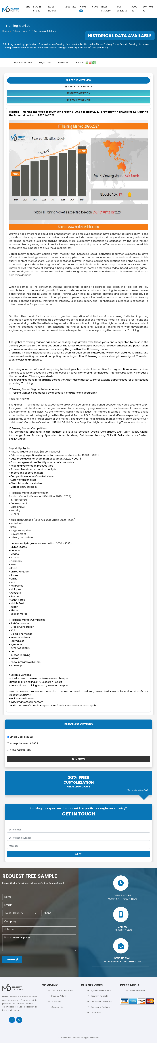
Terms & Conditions (62, 990)
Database (96, 1012)
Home (27, 6)
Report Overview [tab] (78, 80)
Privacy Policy (58, 996)
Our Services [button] (122, 8)
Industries (70, 6)
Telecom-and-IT (21, 31)
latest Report (52, 8)
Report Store (37, 8)
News (95, 6)
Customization (78, 93)
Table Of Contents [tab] (79, 86)
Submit (12, 959)
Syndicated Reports (101, 990)
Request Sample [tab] (78, 100)
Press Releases (106, 8)
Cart (83, 8)
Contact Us (147, 8)
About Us (135, 8)
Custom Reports (99, 996)
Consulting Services (101, 1001)
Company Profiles (100, 1007)
